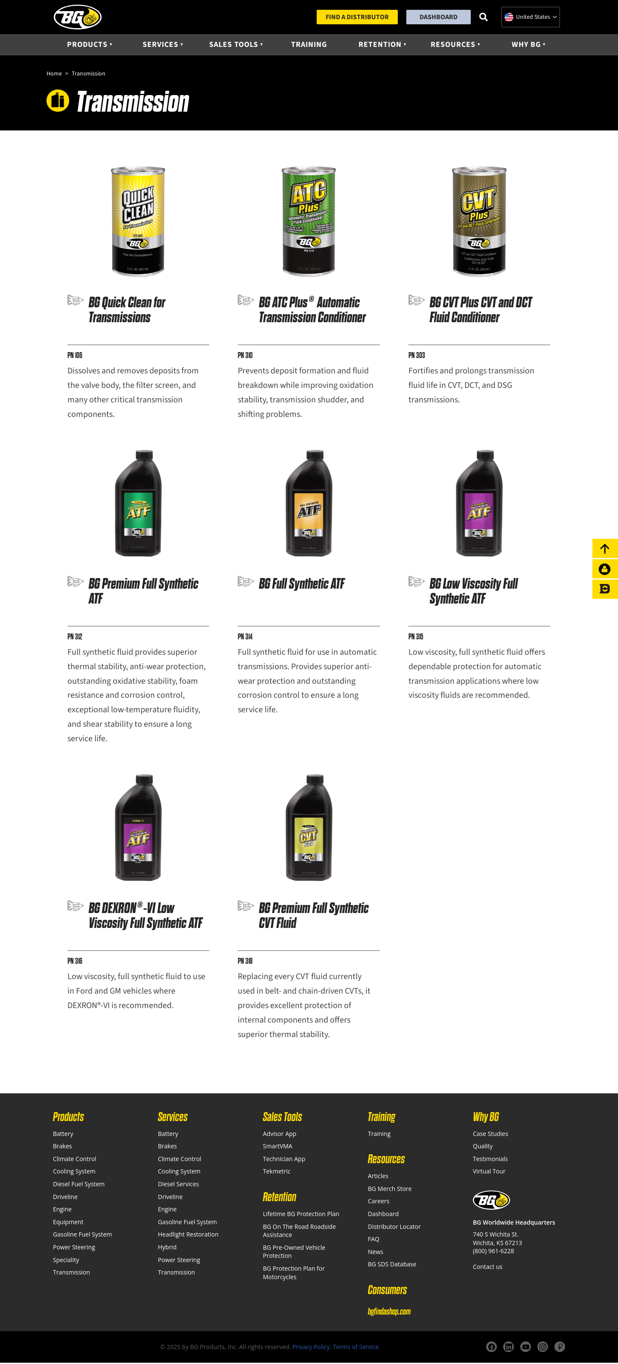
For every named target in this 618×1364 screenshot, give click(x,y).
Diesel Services (178, 1185)
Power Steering (74, 1248)
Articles (378, 1177)
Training (309, 45)
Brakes (62, 1148)
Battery (63, 1135)
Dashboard (439, 17)
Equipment (68, 1223)
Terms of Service (356, 1348)
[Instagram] (542, 1348)
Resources (453, 45)
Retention (380, 45)
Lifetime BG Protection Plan (301, 1215)
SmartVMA (277, 1148)
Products (87, 45)
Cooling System (74, 1173)
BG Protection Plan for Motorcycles (294, 1274)
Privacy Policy (310, 1348)
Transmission (71, 1274)
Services (160, 45)
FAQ (373, 1241)
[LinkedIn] (508, 1348)
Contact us (487, 1268)
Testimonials (490, 1160)
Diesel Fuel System (79, 1185)
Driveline (65, 1198)
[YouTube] (525, 1348)
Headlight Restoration (188, 1236)
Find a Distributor (357, 17)
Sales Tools (233, 45)
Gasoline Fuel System (82, 1236)
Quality (483, 1148)
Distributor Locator (394, 1228)
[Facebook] (491, 1348)
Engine (62, 1211)
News (375, 1253)
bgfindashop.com (389, 1313)
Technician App (284, 1160)
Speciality (66, 1261)
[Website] (559, 1348)
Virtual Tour (489, 1173)
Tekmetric (277, 1173)
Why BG (526, 45)
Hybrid (167, 1248)
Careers (378, 1203)
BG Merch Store (390, 1190)
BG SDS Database (392, 1266)
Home (54, 75)
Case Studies (490, 1135)
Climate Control (74, 1160)
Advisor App (279, 1135)
